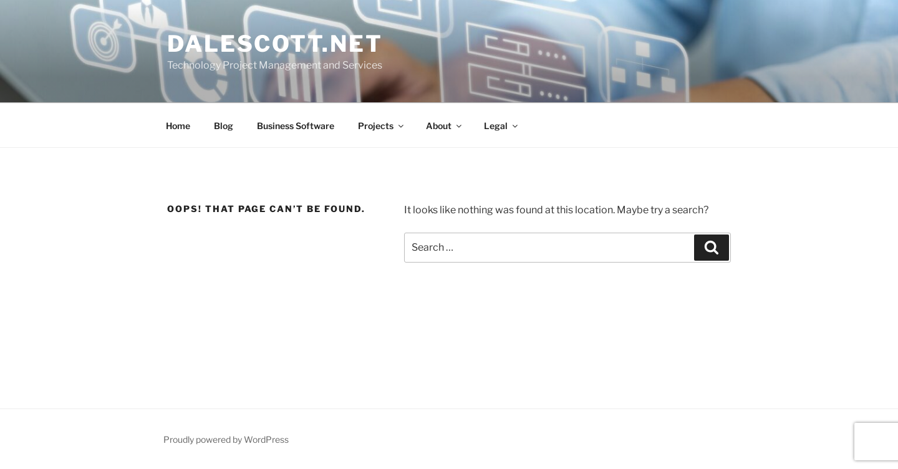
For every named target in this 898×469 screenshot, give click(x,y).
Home (178, 125)
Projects (381, 125)
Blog (223, 125)
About (444, 125)
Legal (501, 125)
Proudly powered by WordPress (226, 439)
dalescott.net (274, 43)
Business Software (295, 125)
